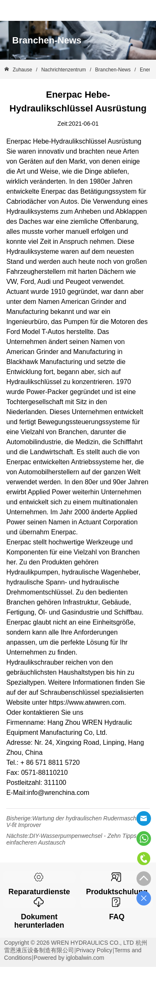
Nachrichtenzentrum (63, 70)
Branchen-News (113, 70)
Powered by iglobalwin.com (69, 957)
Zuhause (22, 70)
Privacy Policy (94, 950)
